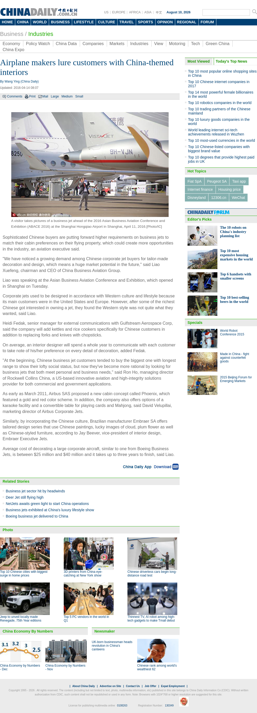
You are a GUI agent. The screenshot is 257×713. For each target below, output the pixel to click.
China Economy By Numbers (28, 631)
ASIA (147, 12)
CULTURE (106, 22)
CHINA (23, 22)
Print (32, 96)
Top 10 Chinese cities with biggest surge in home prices (23, 573)
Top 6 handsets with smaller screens (235, 276)
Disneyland (197, 197)
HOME (7, 22)
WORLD (40, 22)
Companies (93, 43)
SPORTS (145, 22)
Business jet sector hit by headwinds (35, 491)
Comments (14, 96)
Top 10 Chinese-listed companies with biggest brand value (219, 149)
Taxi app (239, 181)
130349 (169, 705)
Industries (40, 34)
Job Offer (150, 686)
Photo (8, 530)
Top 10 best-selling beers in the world (234, 300)
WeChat (238, 197)
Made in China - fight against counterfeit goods (234, 357)
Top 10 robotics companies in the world (219, 103)
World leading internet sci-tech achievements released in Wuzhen (216, 132)
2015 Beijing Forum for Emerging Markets (236, 379)
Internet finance (200, 189)
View (158, 43)
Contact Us (133, 686)
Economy (11, 43)
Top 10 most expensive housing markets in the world (236, 255)
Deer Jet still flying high (25, 497)
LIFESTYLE (84, 22)
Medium (67, 96)
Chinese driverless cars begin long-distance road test (151, 573)
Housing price (229, 189)
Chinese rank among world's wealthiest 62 (157, 667)
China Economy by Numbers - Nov (65, 667)
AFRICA (135, 12)
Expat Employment (173, 686)
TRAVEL (126, 22)
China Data (66, 43)
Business (11, 34)
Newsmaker (104, 631)
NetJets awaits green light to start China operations (47, 504)
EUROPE (119, 12)
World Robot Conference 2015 (232, 332)
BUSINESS (60, 22)
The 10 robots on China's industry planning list (233, 232)
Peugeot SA (217, 181)
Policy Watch (38, 43)
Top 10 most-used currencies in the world (221, 140)
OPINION (165, 22)
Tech (195, 43)
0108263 (122, 705)
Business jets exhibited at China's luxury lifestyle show (50, 510)
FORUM (207, 22)
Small (79, 96)
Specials (195, 322)
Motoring (177, 43)
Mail (45, 96)
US (106, 12)
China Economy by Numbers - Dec (20, 667)
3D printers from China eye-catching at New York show (83, 573)
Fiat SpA (195, 181)
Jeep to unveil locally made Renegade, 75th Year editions (20, 618)
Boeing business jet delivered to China (37, 516)
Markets (117, 43)
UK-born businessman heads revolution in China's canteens (112, 645)
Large (55, 96)
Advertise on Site (110, 686)
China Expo (13, 49)
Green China (217, 43)
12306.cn (218, 197)
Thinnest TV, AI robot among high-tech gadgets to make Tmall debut (151, 618)
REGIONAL (186, 22)
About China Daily (83, 686)
